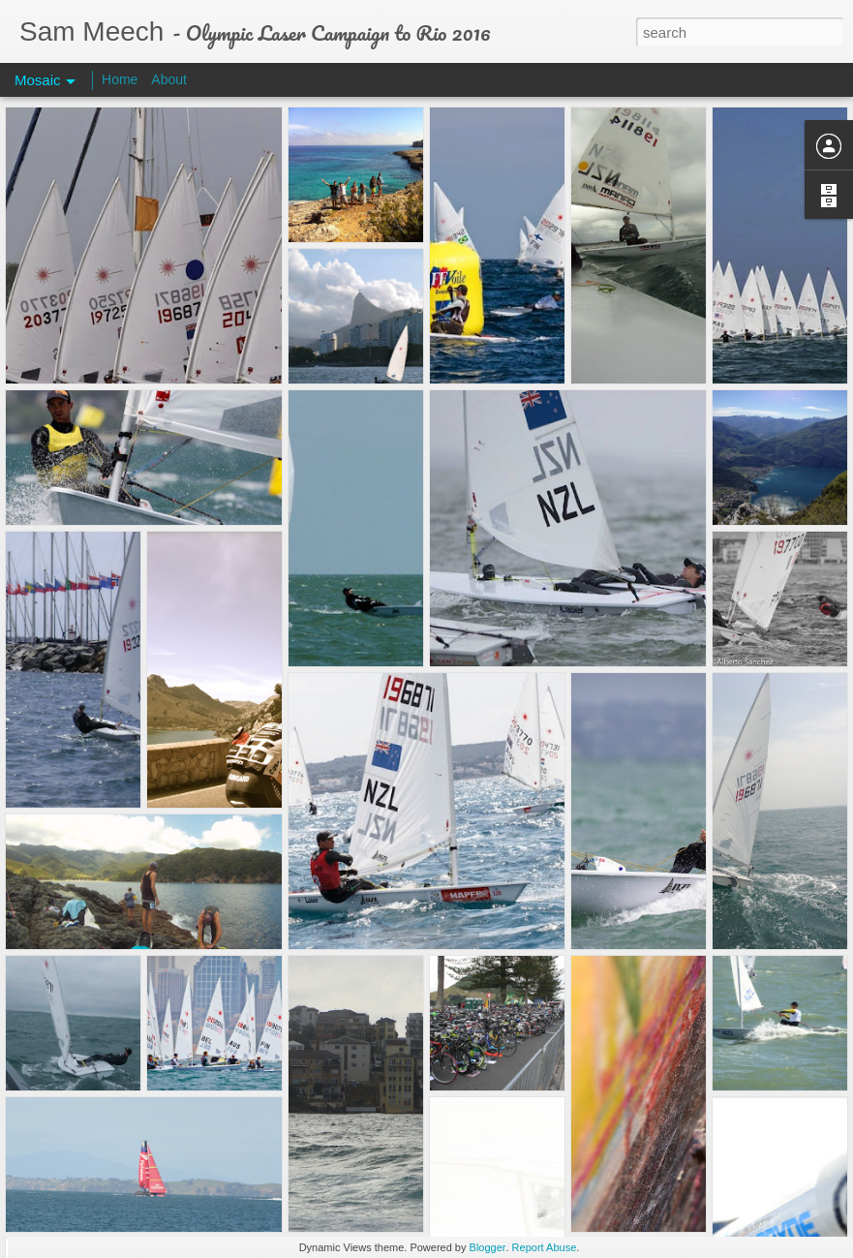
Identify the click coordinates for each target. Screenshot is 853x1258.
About (169, 79)
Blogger (488, 1247)
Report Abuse (544, 1247)
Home (119, 79)
